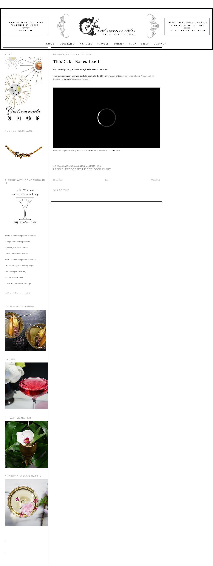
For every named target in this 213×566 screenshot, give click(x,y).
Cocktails (67, 44)
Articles (86, 44)
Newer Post (57, 180)
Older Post (155, 180)
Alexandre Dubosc (80, 79)
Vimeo (118, 150)
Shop (132, 44)
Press (145, 44)
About (50, 44)
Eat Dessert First (78, 169)
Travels (103, 44)
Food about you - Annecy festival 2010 (70, 150)
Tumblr (119, 44)
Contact (160, 44)
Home (106, 180)
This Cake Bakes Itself (76, 61)
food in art (102, 169)
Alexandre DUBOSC (102, 150)
